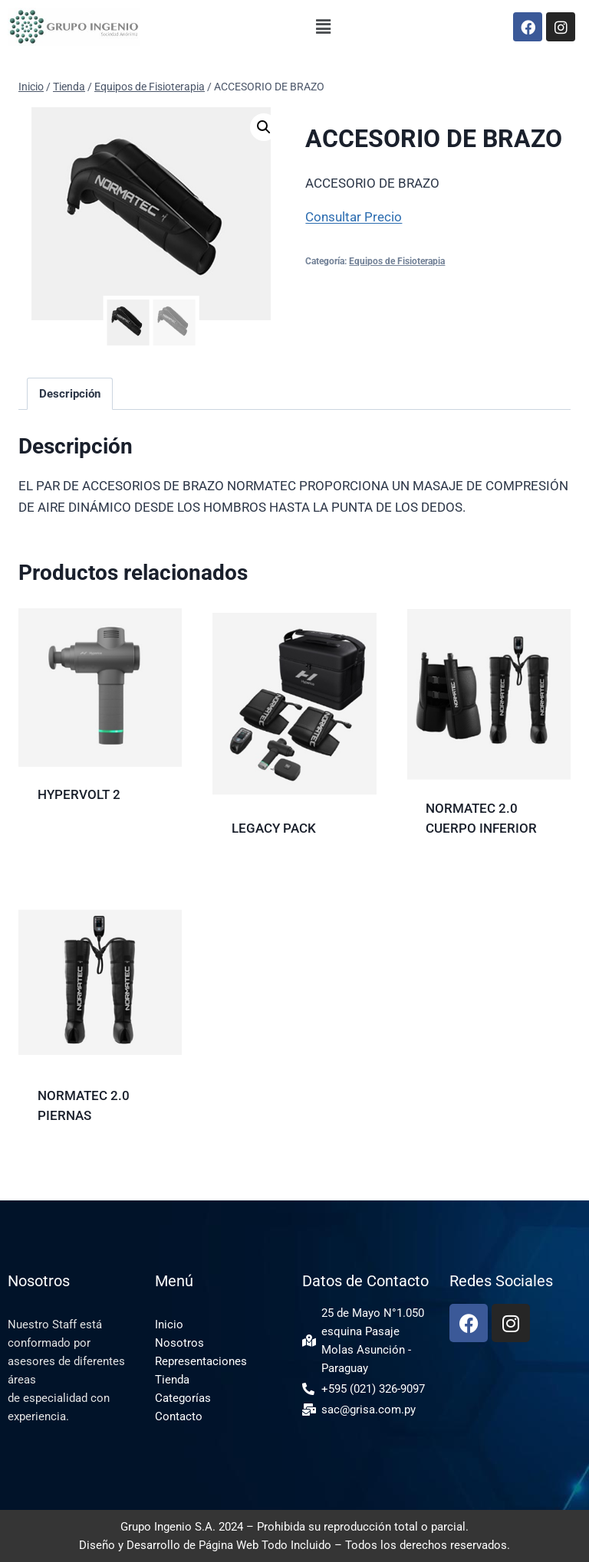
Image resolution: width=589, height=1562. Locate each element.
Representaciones (201, 1361)
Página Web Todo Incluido (265, 1545)
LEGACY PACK (274, 828)
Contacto (178, 1416)
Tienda (172, 1380)
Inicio (169, 1324)
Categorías (183, 1398)
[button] (324, 26)
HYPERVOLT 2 (79, 794)
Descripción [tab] (69, 394)
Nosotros (179, 1343)
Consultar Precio (353, 216)
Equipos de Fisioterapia (397, 261)
